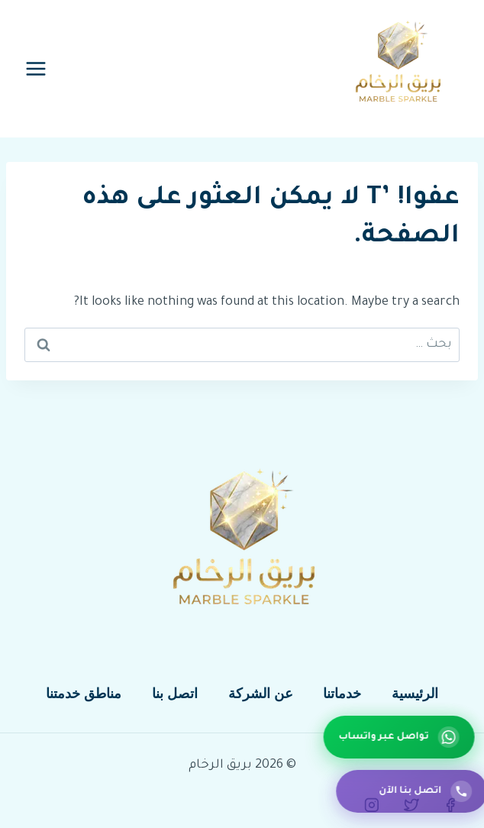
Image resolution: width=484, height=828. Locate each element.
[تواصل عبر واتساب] (402, 737)
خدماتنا (342, 693)
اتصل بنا (175, 693)
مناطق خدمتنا (83, 693)
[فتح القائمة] (36, 68)
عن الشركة (260, 693)
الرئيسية (415, 693)
